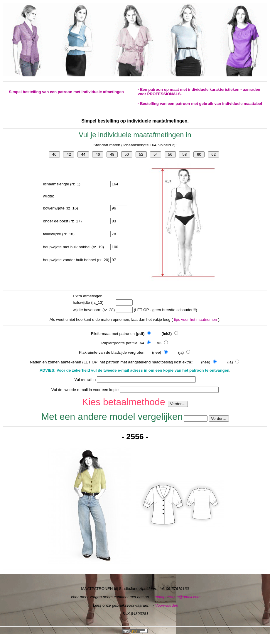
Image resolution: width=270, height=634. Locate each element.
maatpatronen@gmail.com (178, 597)
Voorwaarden (166, 605)
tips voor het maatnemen (196, 319)
